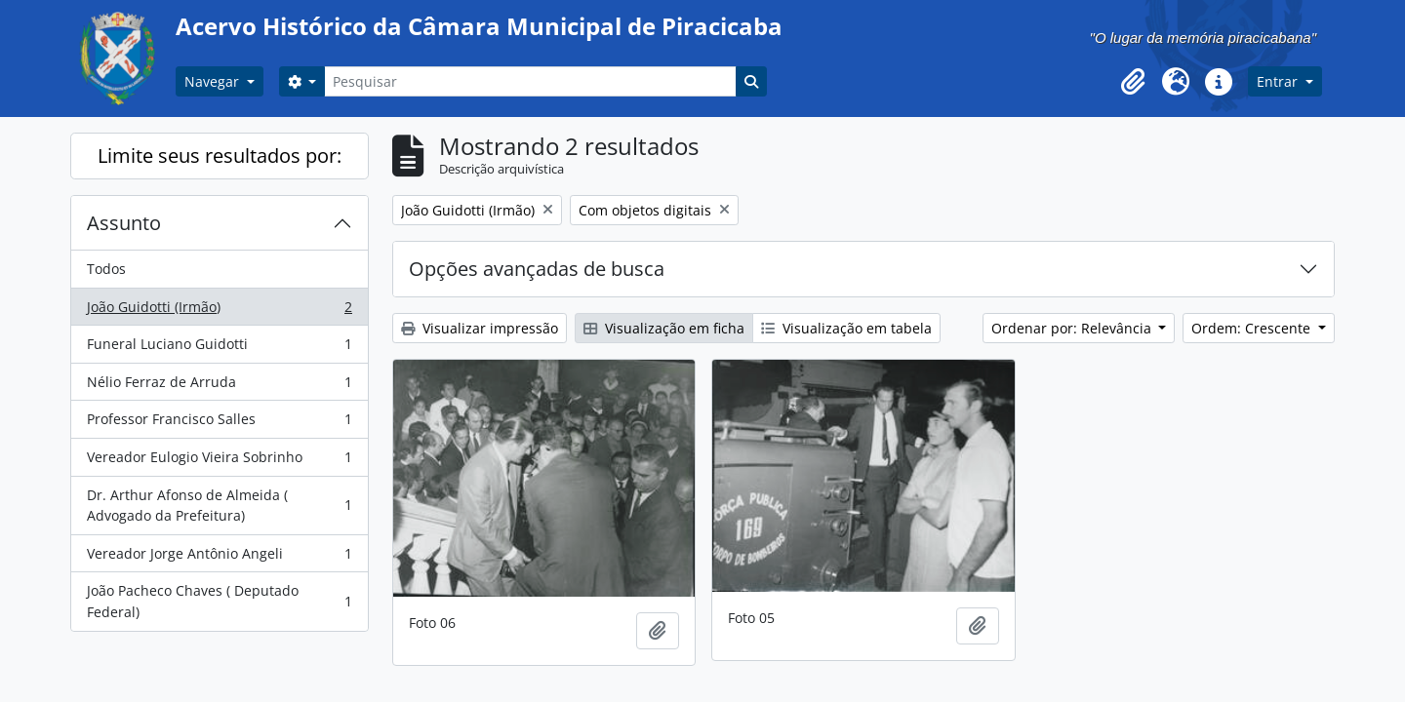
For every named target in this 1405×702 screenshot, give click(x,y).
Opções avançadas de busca (536, 268)
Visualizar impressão (479, 328)
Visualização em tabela (846, 328)
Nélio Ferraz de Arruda (219, 386)
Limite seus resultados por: (219, 155)
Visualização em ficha (663, 328)
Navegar (213, 81)
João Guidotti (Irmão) (219, 311)
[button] (1132, 81)
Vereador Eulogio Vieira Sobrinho (219, 461)
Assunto (124, 223)
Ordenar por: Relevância (1073, 328)
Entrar (1279, 81)
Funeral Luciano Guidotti (219, 348)
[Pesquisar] (530, 81)
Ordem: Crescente (1252, 328)
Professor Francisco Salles (219, 423)
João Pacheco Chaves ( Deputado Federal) (219, 601)
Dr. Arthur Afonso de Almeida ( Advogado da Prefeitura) (219, 506)
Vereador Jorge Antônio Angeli (219, 557)
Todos (106, 268)
